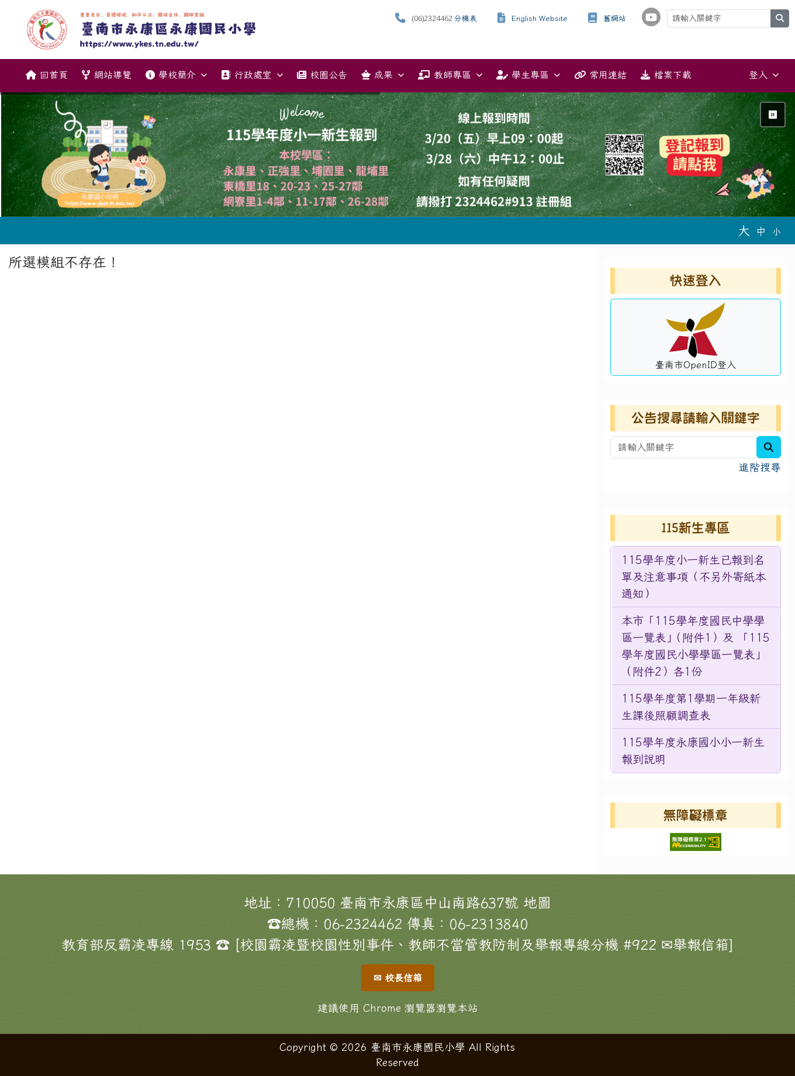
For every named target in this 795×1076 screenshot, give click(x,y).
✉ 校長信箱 (398, 977)
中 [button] (761, 231)
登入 (764, 75)
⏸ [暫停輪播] (773, 114)
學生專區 (528, 75)
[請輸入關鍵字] (719, 18)
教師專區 (450, 75)
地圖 (537, 902)
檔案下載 (666, 74)
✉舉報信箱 (695, 944)
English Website (539, 18)
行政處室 (251, 75)
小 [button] (776, 231)
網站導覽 (106, 74)
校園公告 (322, 74)
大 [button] (744, 230)
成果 (382, 75)
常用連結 (600, 74)
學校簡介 (176, 75)
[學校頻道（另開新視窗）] (651, 17)
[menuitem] (696, 576)
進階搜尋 (760, 467)
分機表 (465, 18)
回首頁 (47, 74)
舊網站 (614, 18)
